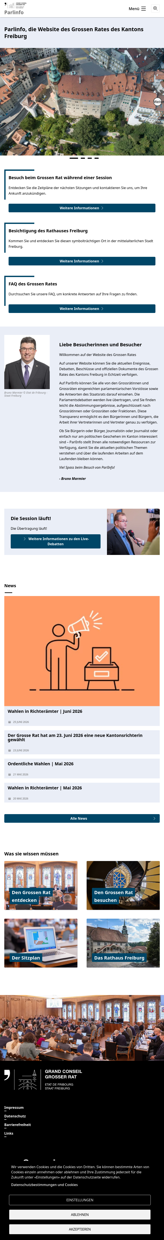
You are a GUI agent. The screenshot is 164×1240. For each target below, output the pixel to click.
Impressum (14, 1107)
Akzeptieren (80, 1229)
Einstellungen (79, 1200)
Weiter (158, 101)
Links (8, 1133)
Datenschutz (15, 1116)
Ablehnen (80, 1214)
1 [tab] (74, 158)
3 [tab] (90, 158)
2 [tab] (83, 158)
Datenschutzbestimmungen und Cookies (44, 1184)
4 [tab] (97, 158)
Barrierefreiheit (17, 1125)
